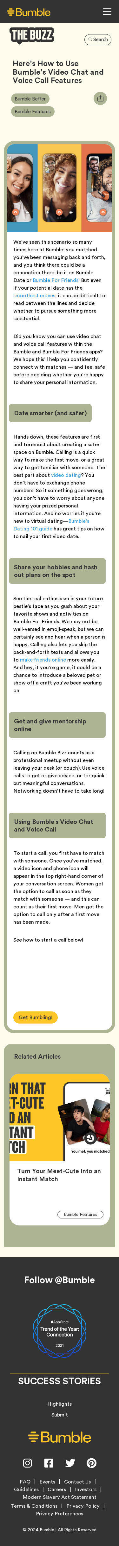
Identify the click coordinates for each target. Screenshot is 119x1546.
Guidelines (26, 1489)
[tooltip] (100, 98)
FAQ (25, 1481)
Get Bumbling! (35, 1017)
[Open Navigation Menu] (107, 11)
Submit (59, 1414)
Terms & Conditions (33, 1506)
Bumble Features (34, 111)
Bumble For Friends (55, 280)
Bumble (47, 1530)
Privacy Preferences (59, 1513)
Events (47, 1481)
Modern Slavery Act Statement (59, 1497)
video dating (66, 475)
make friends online (43, 659)
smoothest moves (34, 295)
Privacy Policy (83, 1506)
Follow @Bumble (59, 1280)
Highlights (59, 1404)
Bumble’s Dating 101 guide (51, 524)
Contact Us (77, 1481)
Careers (57, 1489)
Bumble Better (32, 98)
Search (98, 39)
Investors (85, 1489)
